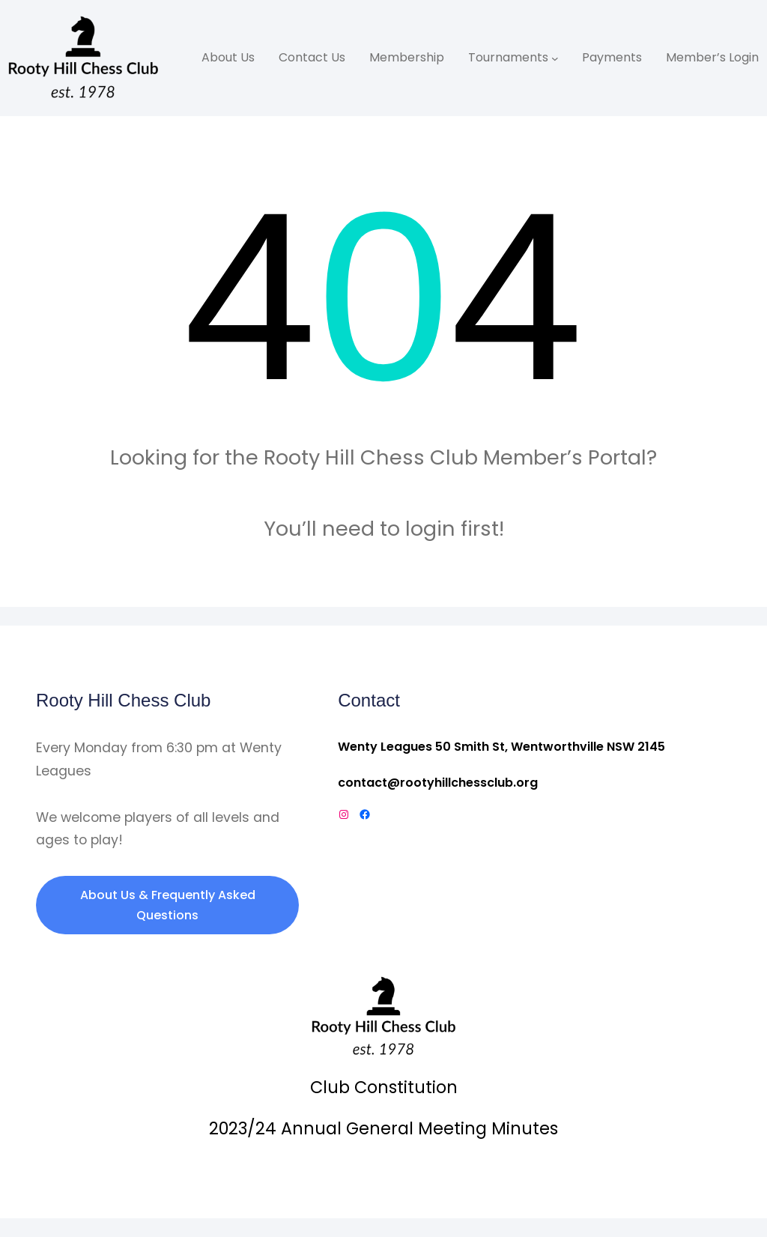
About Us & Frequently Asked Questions (167, 905)
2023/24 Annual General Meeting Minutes (383, 1128)
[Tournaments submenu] (555, 58)
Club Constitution (384, 1087)
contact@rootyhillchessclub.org (438, 782)
